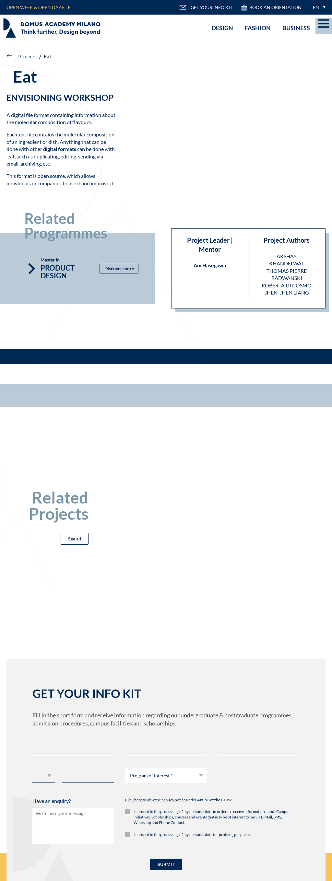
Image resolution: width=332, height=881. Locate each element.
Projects (27, 56)
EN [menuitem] (316, 7)
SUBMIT (166, 864)
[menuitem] (317, 7)
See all (74, 538)
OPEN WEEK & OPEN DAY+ (35, 7)
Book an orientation (271, 7)
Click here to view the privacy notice (155, 799)
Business (296, 27)
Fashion (258, 27)
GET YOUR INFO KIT (205, 7)
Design (222, 27)
